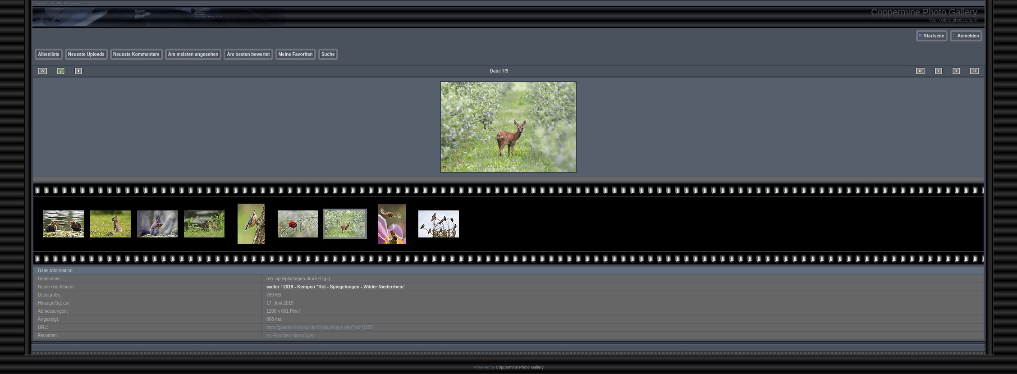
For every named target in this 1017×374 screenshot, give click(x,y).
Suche (328, 54)
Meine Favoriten (296, 54)
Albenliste (49, 54)
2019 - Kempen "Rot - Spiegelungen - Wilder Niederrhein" (344, 286)
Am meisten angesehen (193, 54)
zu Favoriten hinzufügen (290, 335)
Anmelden (968, 35)
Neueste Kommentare (136, 54)
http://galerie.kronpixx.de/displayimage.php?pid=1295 (319, 327)
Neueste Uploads (86, 54)
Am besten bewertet (248, 54)
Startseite (934, 35)
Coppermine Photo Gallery (520, 367)
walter (272, 286)
